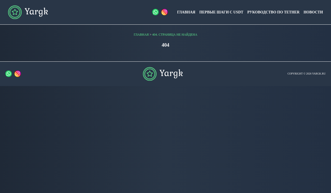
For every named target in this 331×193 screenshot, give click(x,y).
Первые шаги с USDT (221, 12)
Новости (313, 12)
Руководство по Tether (273, 12)
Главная (186, 12)
